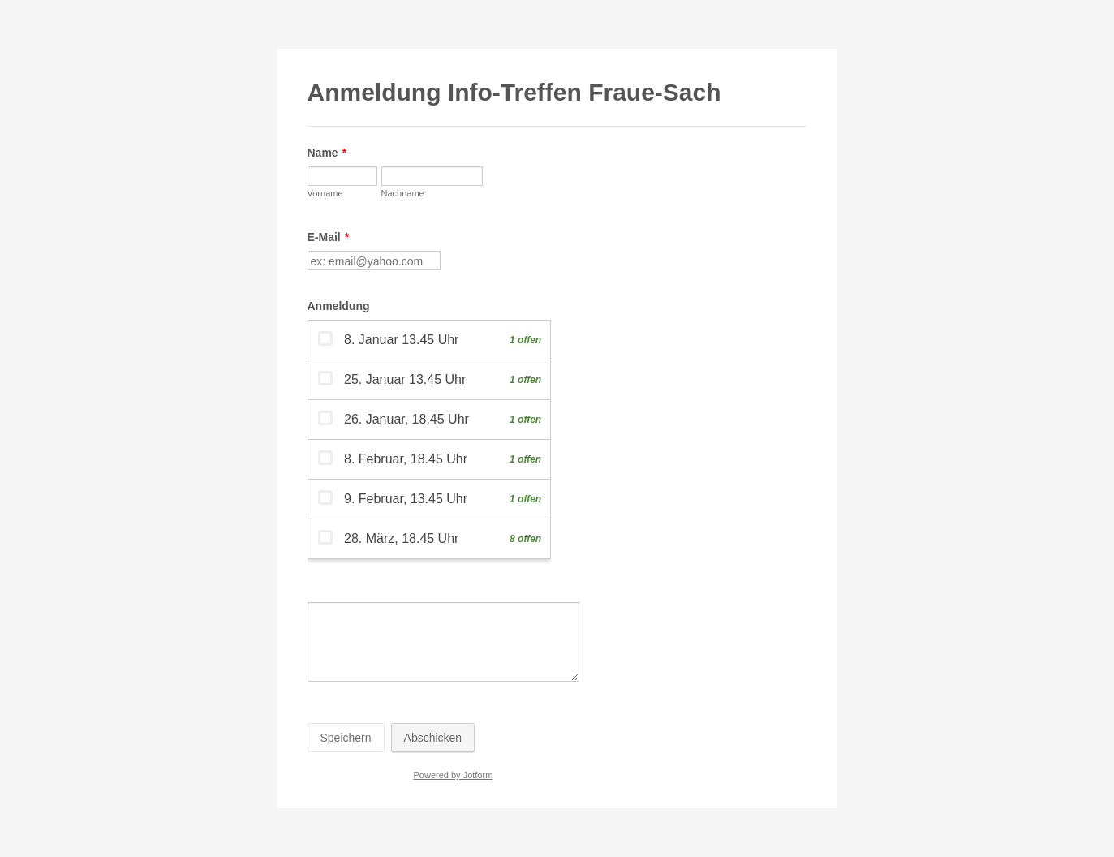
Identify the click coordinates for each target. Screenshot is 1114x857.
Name (327, 152)
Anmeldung (339, 305)
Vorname (325, 193)
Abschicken (433, 737)
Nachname (402, 193)
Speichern (346, 737)
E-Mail (329, 236)
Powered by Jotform (452, 775)
